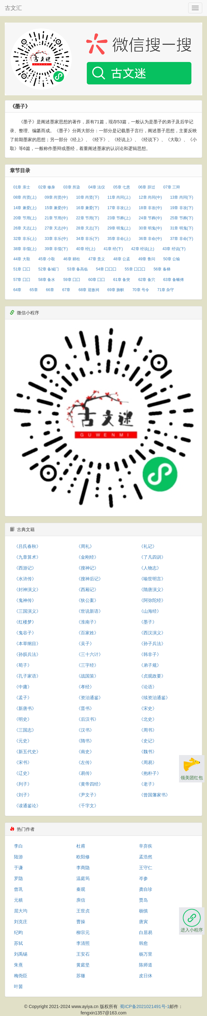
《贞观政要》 (152, 675)
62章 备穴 (146, 279)
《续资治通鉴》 (154, 697)
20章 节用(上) (25, 218)
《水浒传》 (25, 578)
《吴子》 (85, 643)
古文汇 (13, 8)
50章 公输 (171, 259)
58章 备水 (46, 279)
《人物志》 (150, 567)
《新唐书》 (25, 708)
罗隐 (18, 878)
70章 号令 (140, 290)
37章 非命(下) (181, 238)
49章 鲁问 (146, 259)
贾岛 (143, 900)
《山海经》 (150, 611)
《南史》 (85, 751)
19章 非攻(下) (181, 208)
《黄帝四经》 (89, 784)
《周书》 (148, 730)
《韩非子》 (150, 654)
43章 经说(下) (174, 249)
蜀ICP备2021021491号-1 (144, 1006)
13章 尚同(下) (181, 197)
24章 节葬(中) (150, 218)
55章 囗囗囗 (135, 269)
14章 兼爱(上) (25, 208)
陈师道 (145, 964)
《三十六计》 (89, 654)
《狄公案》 (87, 600)
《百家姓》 (87, 632)
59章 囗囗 (71, 279)
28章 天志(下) (87, 228)
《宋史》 (148, 708)
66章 (50, 290)
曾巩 (18, 889)
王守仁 (145, 867)
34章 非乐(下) (87, 238)
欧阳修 (83, 856)
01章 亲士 (21, 187)
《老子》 (148, 784)
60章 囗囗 (96, 279)
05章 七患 (121, 187)
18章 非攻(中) (150, 208)
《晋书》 (85, 708)
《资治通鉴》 (89, 697)
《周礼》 (85, 546)
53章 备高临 (77, 269)
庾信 (80, 900)
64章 (17, 290)
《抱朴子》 (150, 773)
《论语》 (148, 686)
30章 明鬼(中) (150, 228)
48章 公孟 (121, 259)
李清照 (83, 943)
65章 (34, 290)
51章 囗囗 (21, 269)
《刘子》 (23, 794)
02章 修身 (46, 187)
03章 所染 (71, 187)
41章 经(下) (113, 249)
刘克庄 (20, 921)
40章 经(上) (85, 249)
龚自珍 (145, 889)
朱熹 (18, 964)
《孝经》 (85, 686)
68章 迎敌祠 (89, 290)
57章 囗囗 (21, 279)
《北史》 (148, 719)
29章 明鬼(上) (119, 228)
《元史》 (23, 740)
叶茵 (18, 986)
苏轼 (18, 943)
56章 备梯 (162, 269)
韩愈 (143, 943)
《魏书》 (148, 751)
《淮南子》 (87, 621)
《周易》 (148, 762)
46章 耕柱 (71, 259)
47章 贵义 (96, 259)
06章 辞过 (146, 187)
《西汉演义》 (152, 632)
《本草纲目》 (27, 643)
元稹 (18, 900)
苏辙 (80, 975)
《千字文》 (87, 805)
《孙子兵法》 (152, 643)
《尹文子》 (87, 794)
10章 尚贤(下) (87, 197)
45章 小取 (46, 259)
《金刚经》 (87, 557)
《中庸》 (23, 686)
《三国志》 (25, 730)
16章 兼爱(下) (87, 208)
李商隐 (83, 867)
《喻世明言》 (152, 578)
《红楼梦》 (25, 621)
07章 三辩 (171, 187)
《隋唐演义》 (152, 589)
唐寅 (143, 921)
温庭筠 (83, 878)
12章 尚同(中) (150, 197)
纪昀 (18, 932)
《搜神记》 (87, 567)
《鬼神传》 (25, 600)
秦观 (80, 889)
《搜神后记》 (89, 578)
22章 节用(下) (87, 218)
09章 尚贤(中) (56, 197)
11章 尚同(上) (119, 197)
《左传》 (85, 762)
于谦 (18, 867)
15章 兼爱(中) (56, 208)
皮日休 (145, 975)
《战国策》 (87, 675)
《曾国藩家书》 (154, 794)
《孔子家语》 (27, 675)
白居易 (145, 932)
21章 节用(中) (56, 218)
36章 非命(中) (150, 238)
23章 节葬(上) (119, 218)
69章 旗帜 (115, 290)
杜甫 (80, 846)
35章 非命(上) (119, 238)
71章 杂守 (165, 290)
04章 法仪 (96, 187)
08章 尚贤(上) (25, 197)
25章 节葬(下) (181, 218)
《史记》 (148, 740)
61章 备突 (121, 279)
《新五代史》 (27, 751)
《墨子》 (148, 621)
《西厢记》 (87, 589)
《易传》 (85, 773)
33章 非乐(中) (56, 238)
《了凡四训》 (152, 557)
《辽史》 (23, 773)
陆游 (18, 856)
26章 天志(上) (25, 228)
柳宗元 (83, 932)
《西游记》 (25, 567)
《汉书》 (85, 730)
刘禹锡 (20, 954)
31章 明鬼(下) (181, 228)
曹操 (80, 921)
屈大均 (20, 910)
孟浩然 (145, 856)
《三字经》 (87, 665)
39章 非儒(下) (56, 249)
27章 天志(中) (56, 228)
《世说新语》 (89, 611)
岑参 (143, 878)
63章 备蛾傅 (173, 279)
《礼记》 (148, 546)
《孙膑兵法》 (27, 654)
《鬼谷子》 (25, 632)
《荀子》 (23, 665)
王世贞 (83, 910)
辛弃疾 (145, 846)
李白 (18, 846)
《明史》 (23, 719)
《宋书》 (23, 762)
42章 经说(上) (142, 249)
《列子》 (23, 784)
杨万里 (145, 954)
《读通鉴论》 (27, 805)
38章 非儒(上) (25, 249)
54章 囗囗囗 (106, 269)
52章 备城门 (48, 269)
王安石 (83, 954)
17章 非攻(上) (119, 208)
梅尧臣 (20, 975)
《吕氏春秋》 (27, 546)
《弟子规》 (150, 665)
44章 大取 (21, 259)
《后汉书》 (87, 719)
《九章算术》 (27, 557)
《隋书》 (85, 740)
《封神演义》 (27, 589)
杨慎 (143, 910)
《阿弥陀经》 (152, 600)
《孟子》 (23, 697)
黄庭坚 (83, 964)
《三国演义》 (27, 611)
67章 (66, 290)
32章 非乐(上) (25, 238)
